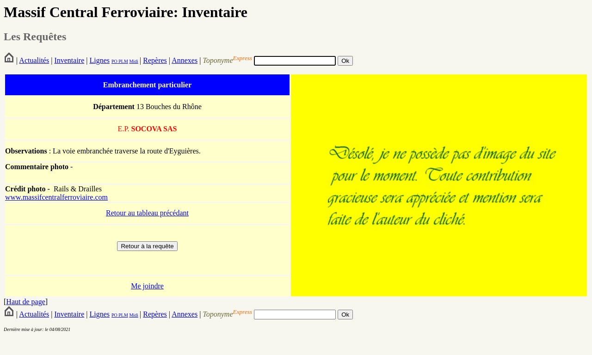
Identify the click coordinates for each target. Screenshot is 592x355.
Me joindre (147, 286)
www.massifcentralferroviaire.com (56, 197)
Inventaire (69, 60)
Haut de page (25, 302)
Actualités (34, 60)
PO (114, 61)
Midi (133, 61)
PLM (122, 61)
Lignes (99, 60)
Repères (155, 60)
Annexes (184, 60)
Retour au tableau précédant (147, 213)
